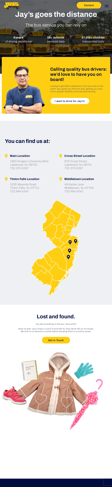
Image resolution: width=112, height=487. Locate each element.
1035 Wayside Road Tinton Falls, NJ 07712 (24, 186)
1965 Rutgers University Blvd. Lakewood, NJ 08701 (29, 163)
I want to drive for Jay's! (70, 101)
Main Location (17, 156)
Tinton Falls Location (21, 179)
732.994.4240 (19, 191)
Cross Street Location (77, 156)
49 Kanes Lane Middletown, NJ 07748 (79, 186)
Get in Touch (56, 340)
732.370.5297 (19, 168)
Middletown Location (76, 179)
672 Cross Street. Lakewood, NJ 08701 (78, 163)
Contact (89, 5)
